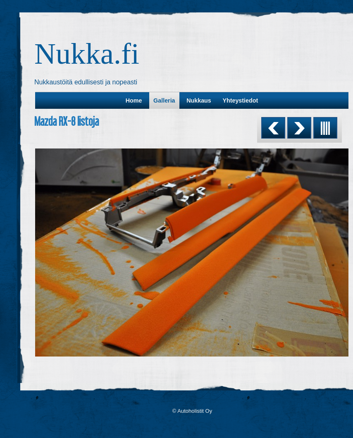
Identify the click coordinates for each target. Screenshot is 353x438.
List (325, 127)
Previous (273, 127)
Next (299, 127)
